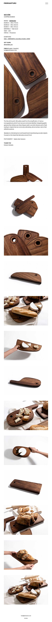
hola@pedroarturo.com (10, 50)
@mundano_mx (8, 44)
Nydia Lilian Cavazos (19, 139)
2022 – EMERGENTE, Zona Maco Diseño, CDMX (17, 39)
